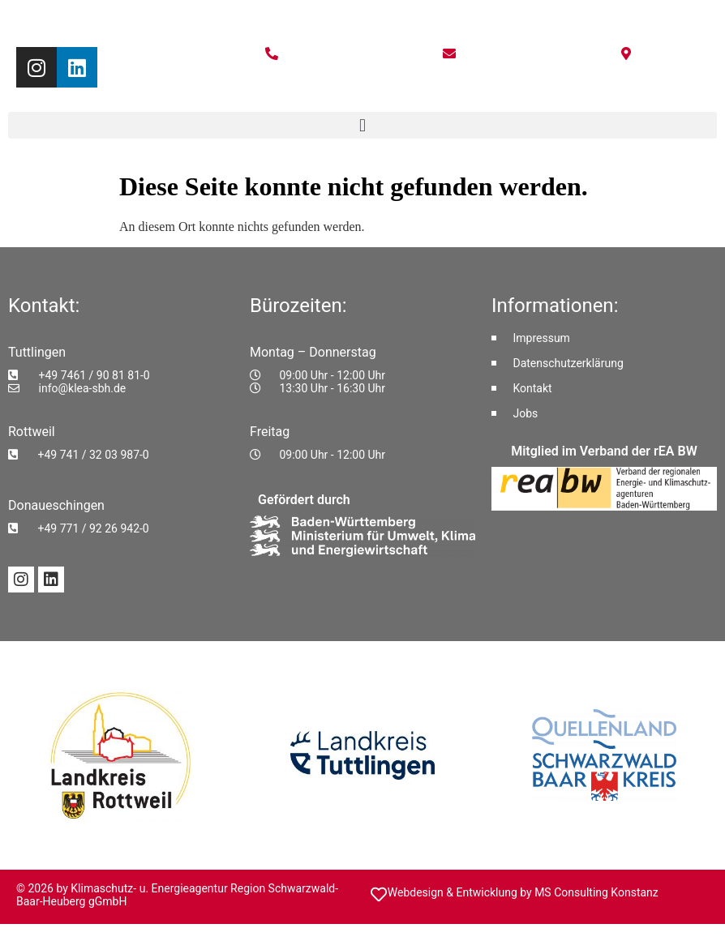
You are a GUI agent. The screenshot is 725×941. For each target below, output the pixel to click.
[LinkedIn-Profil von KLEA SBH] (51, 579)
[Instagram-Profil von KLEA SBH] (21, 579)
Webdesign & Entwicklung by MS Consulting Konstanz (523, 892)
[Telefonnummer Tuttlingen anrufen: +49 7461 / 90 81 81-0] (121, 375)
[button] (362, 125)
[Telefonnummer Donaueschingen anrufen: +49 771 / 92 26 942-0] (121, 528)
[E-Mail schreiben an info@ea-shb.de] (451, 53)
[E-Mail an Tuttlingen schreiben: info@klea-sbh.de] (121, 388)
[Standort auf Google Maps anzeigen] (629, 53)
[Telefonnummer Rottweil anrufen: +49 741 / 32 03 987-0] (121, 454)
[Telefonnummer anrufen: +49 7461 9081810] (274, 53)
